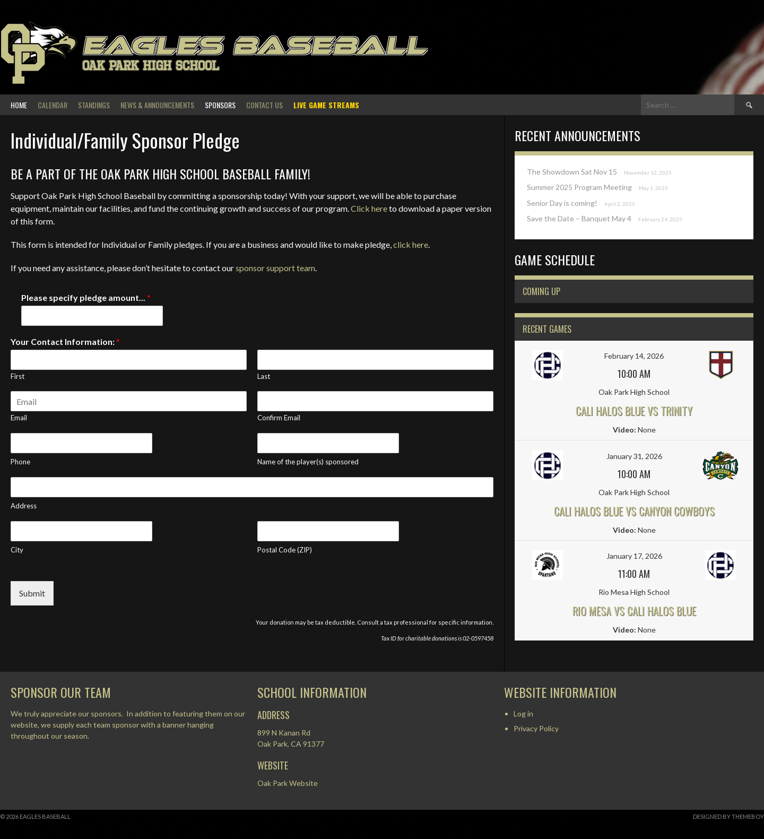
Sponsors (220, 104)
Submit (32, 593)
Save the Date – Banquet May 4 (579, 218)
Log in (523, 713)
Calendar (52, 104)
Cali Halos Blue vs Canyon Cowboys (634, 511)
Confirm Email (278, 417)
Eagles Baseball (254, 45)
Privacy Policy (536, 728)
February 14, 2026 (634, 355)
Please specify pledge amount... (86, 297)
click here (410, 244)
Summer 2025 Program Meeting (579, 187)
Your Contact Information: (65, 341)
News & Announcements (157, 104)
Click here (369, 208)
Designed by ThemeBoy (728, 816)
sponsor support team (275, 268)
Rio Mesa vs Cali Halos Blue (634, 611)
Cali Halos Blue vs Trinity (634, 411)
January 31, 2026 (634, 456)
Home (19, 104)
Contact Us (264, 104)
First (17, 376)
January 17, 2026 (634, 555)
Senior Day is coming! (562, 202)
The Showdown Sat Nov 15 (572, 171)
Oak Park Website (287, 783)
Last (263, 376)
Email (19, 417)
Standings (94, 104)
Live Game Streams (326, 104)
